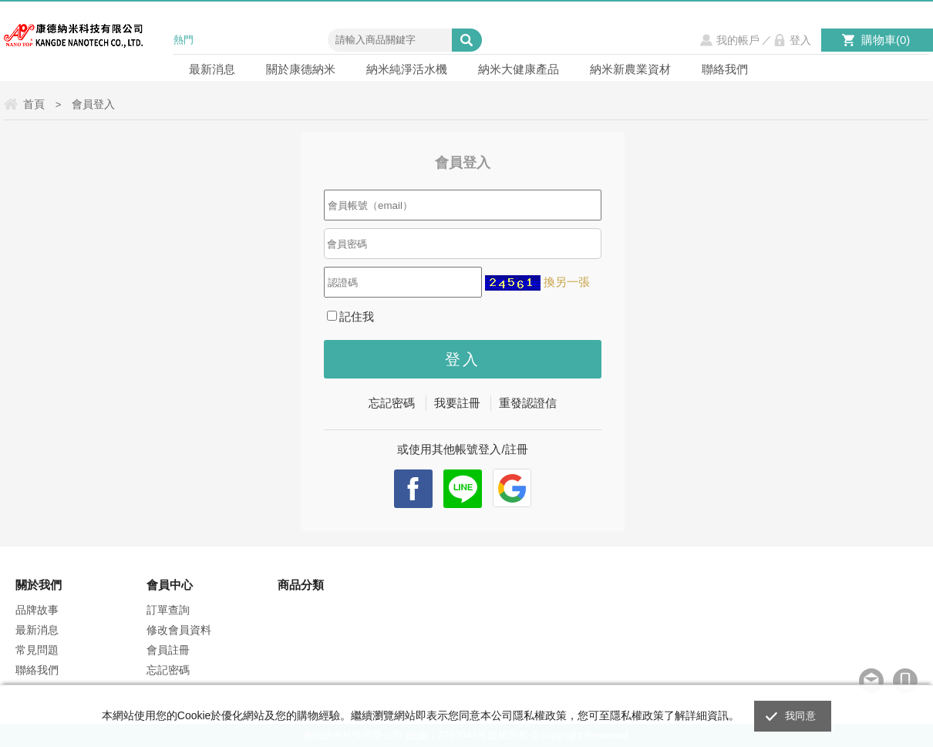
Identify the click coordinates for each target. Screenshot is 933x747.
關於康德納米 (300, 69)
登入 (800, 40)
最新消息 (212, 69)
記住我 (351, 316)
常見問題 (37, 650)
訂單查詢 (168, 610)
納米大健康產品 (518, 69)
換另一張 (567, 281)
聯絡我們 (725, 69)
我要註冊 (457, 402)
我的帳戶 (738, 40)
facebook (413, 488)
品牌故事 (37, 610)
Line (462, 488)
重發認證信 (528, 402)
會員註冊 (168, 650)
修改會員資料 (179, 630)
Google (512, 488)
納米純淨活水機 (406, 69)
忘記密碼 (392, 402)
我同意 (800, 716)
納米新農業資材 (630, 69)
